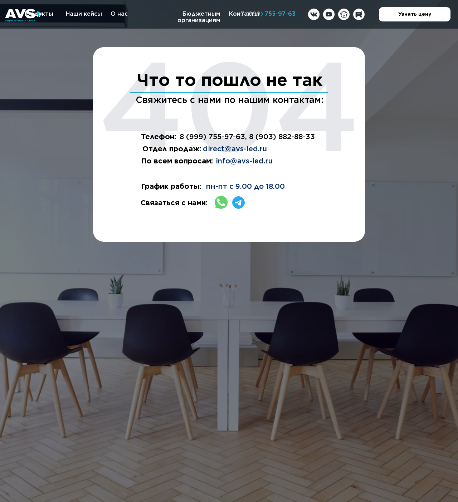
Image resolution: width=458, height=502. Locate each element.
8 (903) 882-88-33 (282, 136)
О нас (119, 13)
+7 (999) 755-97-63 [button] (266, 13)
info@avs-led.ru (244, 161)
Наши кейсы (84, 13)
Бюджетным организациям (198, 17)
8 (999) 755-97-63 (212, 136)
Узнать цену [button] (424, 14)
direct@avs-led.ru (235, 148)
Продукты (37, 13)
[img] (314, 14)
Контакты (244, 13)
